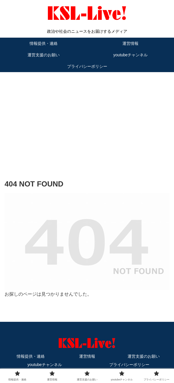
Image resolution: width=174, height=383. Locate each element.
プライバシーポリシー (129, 364)
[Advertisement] (87, 117)
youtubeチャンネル (45, 364)
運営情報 (87, 356)
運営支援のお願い (144, 356)
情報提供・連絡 (31, 356)
